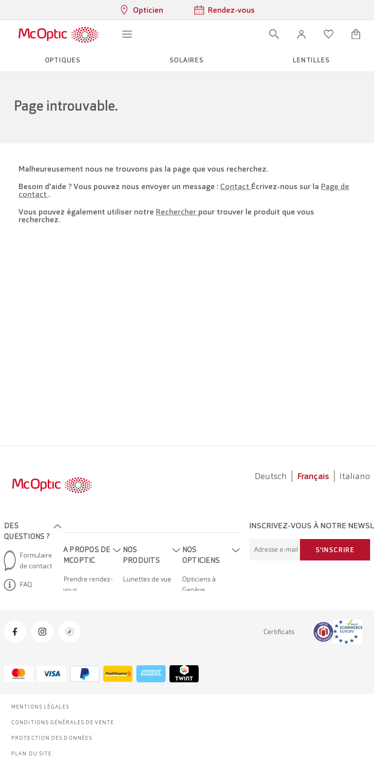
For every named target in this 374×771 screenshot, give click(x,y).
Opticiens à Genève (199, 584)
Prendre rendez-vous (88, 584)
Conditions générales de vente (62, 722)
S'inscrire (335, 549)
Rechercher (177, 212)
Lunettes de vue (147, 579)
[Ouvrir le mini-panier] (356, 34)
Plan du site (31, 753)
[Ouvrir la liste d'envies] (328, 34)
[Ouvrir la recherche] (274, 34)
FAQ (18, 585)
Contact (235, 186)
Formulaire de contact (28, 560)
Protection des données (51, 737)
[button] (301, 34)
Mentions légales (40, 706)
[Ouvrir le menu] (127, 34)
